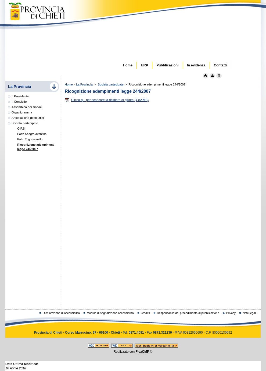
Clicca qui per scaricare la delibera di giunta (107, 100)
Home (69, 84)
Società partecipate (111, 84)
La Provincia (84, 84)
